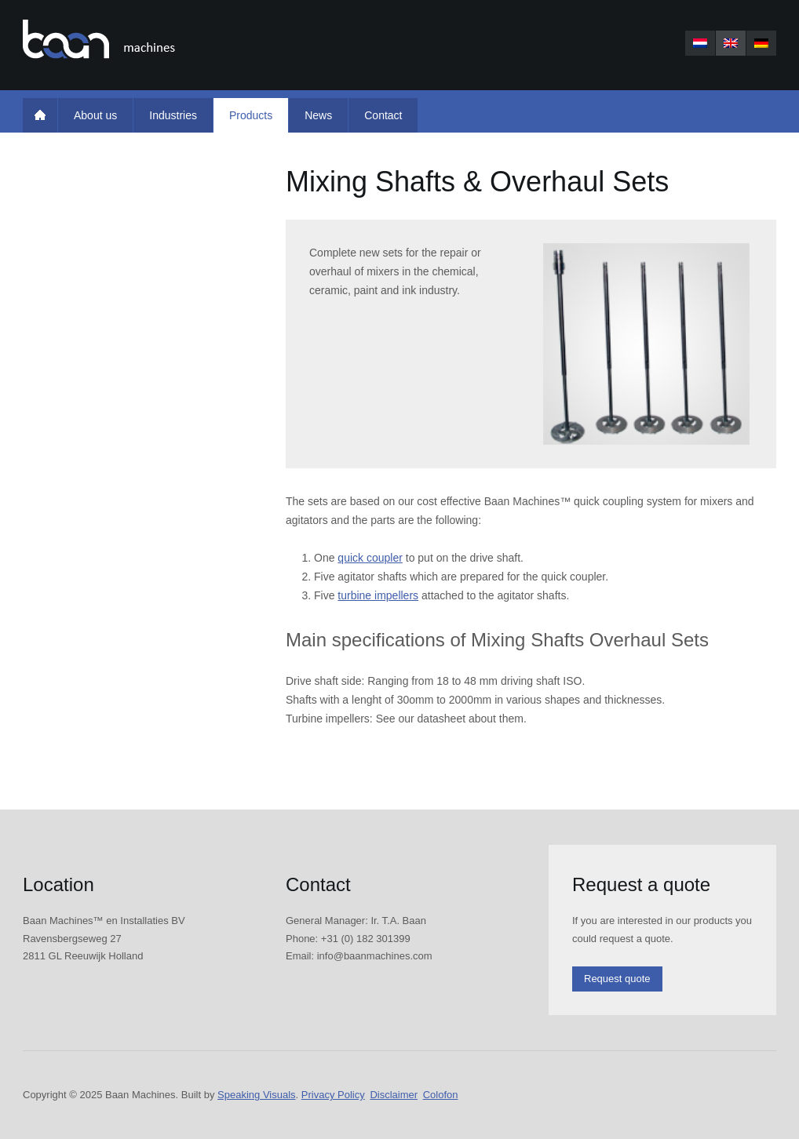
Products (250, 115)
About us (95, 115)
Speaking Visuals (256, 1095)
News (318, 115)
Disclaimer (394, 1095)
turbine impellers (377, 595)
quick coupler (370, 557)
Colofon (440, 1095)
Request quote (617, 978)
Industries (173, 115)
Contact (383, 115)
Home (40, 115)
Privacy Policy (333, 1095)
